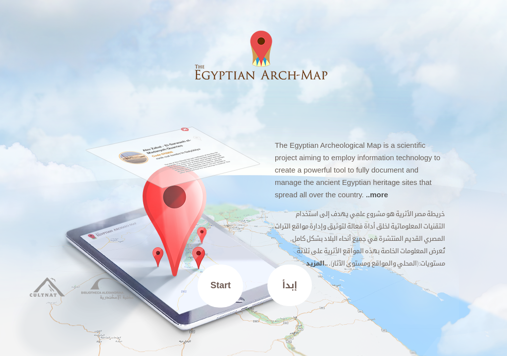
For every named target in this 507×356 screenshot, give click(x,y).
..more (377, 194)
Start (220, 285)
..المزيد (317, 263)
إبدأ (289, 285)
